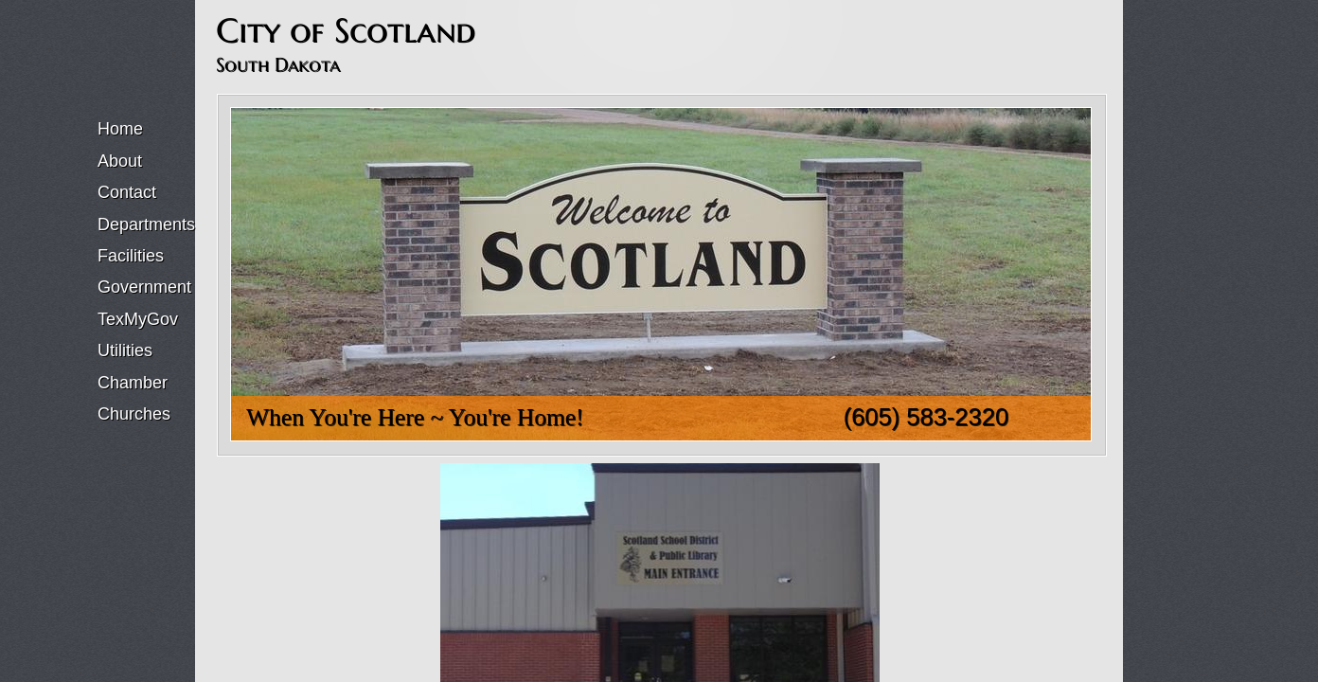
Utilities (125, 350)
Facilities (131, 255)
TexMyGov (138, 319)
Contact (127, 192)
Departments (146, 224)
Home (120, 128)
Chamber (133, 382)
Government (144, 287)
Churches (134, 413)
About (120, 161)
